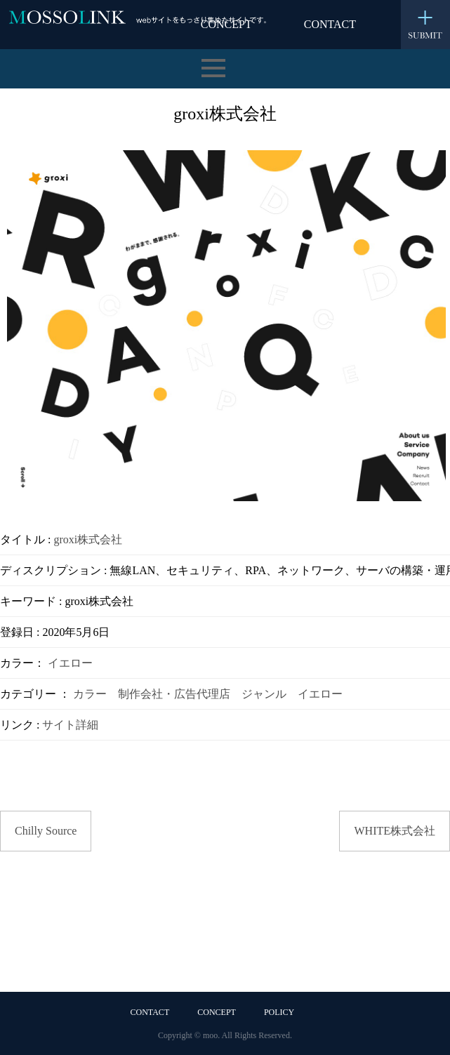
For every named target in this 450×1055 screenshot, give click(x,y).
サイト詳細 (70, 725)
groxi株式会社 (87, 539)
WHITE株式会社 (394, 831)
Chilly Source (46, 831)
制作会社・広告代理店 (174, 694)
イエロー (70, 663)
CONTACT (330, 24)
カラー (90, 694)
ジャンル (263, 694)
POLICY (279, 1012)
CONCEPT (216, 1012)
